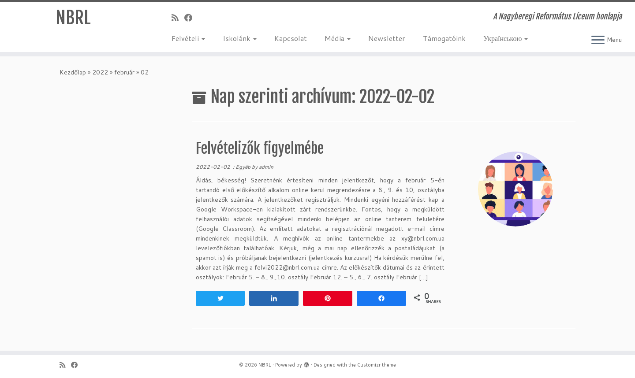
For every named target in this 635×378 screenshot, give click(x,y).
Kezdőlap (73, 72)
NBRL (73, 17)
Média (338, 38)
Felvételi (188, 38)
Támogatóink (444, 38)
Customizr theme (376, 364)
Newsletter (386, 38)
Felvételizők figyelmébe (260, 148)
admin (266, 166)
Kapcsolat (290, 38)
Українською (505, 38)
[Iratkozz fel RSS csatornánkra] (178, 17)
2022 (100, 72)
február (124, 72)
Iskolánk (240, 38)
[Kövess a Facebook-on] (191, 17)
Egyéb (243, 166)
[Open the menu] (598, 40)
